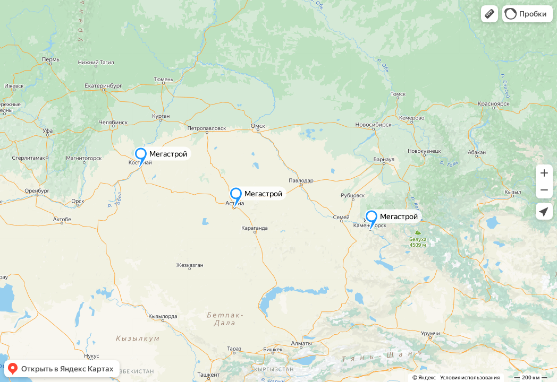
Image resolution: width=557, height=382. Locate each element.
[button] (489, 13)
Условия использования (470, 377)
